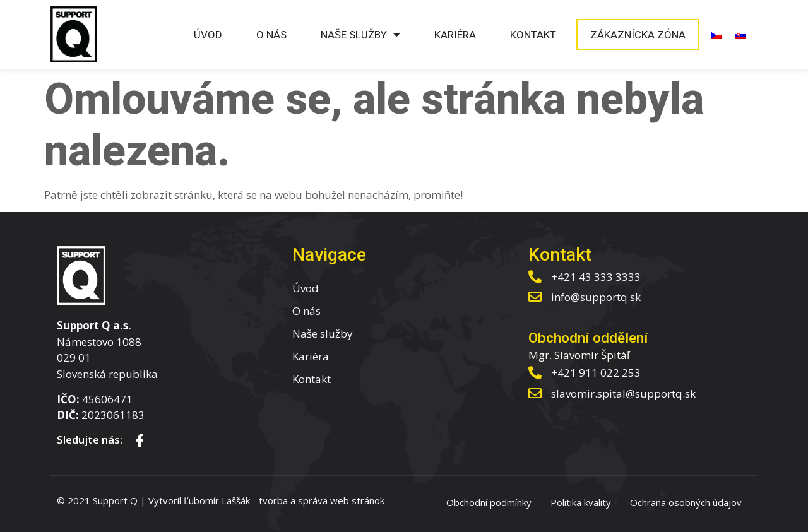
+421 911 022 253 (596, 372)
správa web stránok (341, 500)
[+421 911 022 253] (535, 372)
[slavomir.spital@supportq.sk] (535, 393)
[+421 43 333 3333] (535, 276)
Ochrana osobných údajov (686, 502)
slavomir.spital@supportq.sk (623, 393)
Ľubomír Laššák (217, 500)
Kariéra (455, 34)
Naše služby (360, 34)
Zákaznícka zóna (638, 34)
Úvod (208, 34)
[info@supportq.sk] (535, 297)
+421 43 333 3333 (596, 276)
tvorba (273, 500)
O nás (271, 34)
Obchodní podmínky (489, 502)
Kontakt (533, 34)
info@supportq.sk (596, 297)
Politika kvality (580, 502)
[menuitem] (716, 35)
